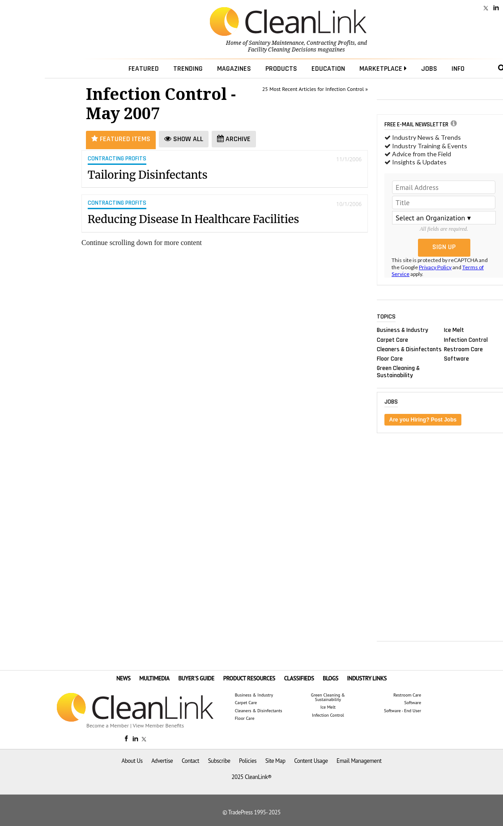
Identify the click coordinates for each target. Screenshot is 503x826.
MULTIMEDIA (154, 678)
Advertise (162, 761)
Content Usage (311, 761)
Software (456, 358)
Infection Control (466, 340)
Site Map (275, 761)
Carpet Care (392, 340)
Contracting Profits (331, 43)
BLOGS (330, 678)
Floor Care (390, 358)
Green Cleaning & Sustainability (398, 371)
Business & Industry (402, 330)
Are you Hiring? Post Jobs (423, 420)
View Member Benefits (158, 725)
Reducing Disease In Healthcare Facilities (193, 219)
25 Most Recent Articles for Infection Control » (315, 89)
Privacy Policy (435, 267)
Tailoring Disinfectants (148, 175)
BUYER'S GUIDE (196, 678)
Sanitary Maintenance (276, 43)
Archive (234, 139)
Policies (247, 761)
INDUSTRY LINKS (367, 678)
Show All (183, 139)
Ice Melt (454, 330)
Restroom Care (463, 349)
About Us (132, 761)
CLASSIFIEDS (299, 678)
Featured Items (120, 139)
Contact (190, 761)
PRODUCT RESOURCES (249, 678)
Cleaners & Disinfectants (409, 349)
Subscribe (219, 761)
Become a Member (107, 725)
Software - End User (402, 711)
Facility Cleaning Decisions (282, 50)
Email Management (359, 761)
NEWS (123, 678)
